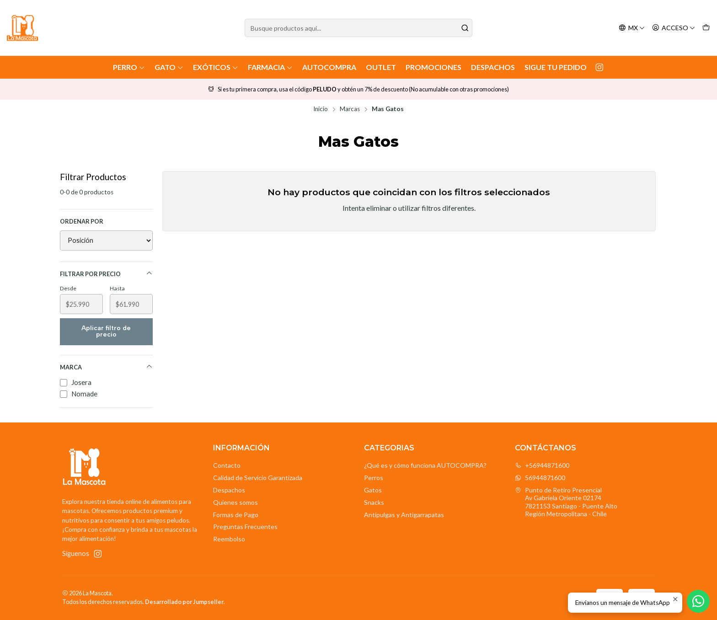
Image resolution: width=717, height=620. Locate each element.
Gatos (373, 490)
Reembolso (229, 539)
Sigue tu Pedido (555, 67)
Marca (106, 367)
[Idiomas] (631, 28)
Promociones (433, 67)
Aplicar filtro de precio (106, 331)
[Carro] (706, 28)
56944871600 (540, 477)
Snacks (374, 502)
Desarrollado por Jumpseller (184, 601)
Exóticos (215, 67)
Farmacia (270, 67)
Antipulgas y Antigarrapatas (404, 514)
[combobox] (359, 28)
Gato (169, 67)
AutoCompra (329, 67)
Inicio (320, 109)
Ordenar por (81, 221)
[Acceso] (673, 28)
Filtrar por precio (106, 274)
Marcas (350, 109)
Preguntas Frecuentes (245, 526)
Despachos (493, 67)
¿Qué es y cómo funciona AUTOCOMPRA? (425, 465)
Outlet (381, 67)
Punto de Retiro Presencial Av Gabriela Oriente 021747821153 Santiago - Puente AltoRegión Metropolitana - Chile (566, 502)
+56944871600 (542, 465)
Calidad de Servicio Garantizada (257, 477)
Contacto (227, 465)
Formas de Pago (235, 514)
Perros (373, 477)
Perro (129, 67)
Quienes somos (235, 502)
